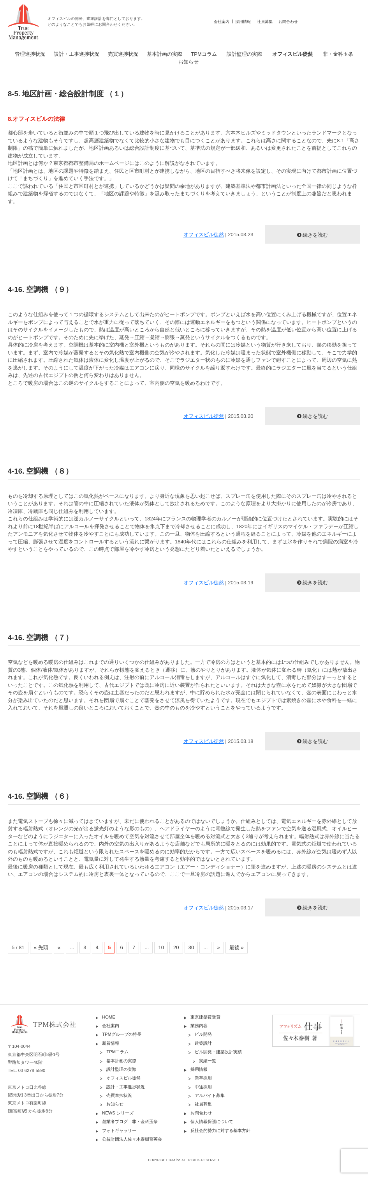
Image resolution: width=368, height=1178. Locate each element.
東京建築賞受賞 (205, 1017)
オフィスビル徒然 (292, 54)
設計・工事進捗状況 (76, 54)
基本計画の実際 (164, 54)
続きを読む (315, 235)
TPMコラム (204, 54)
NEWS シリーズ (118, 1113)
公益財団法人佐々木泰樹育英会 (132, 1139)
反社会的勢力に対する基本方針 (220, 1130)
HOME (108, 1017)
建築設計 (203, 1043)
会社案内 (221, 21)
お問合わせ (288, 21)
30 (191, 947)
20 (176, 947)
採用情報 (243, 21)
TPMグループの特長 (121, 1034)
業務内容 (199, 1025)
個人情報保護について (211, 1121)
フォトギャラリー (119, 1130)
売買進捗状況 (123, 54)
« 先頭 (41, 947)
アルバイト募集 (210, 1095)
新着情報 (110, 1043)
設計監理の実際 (244, 54)
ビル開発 (203, 1034)
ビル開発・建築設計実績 (218, 1051)
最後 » (236, 947)
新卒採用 (203, 1077)
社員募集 (265, 21)
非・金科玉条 (338, 54)
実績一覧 (207, 1060)
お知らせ (188, 62)
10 (161, 947)
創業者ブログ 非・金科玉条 (130, 1121)
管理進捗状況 (30, 54)
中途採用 (203, 1086)
